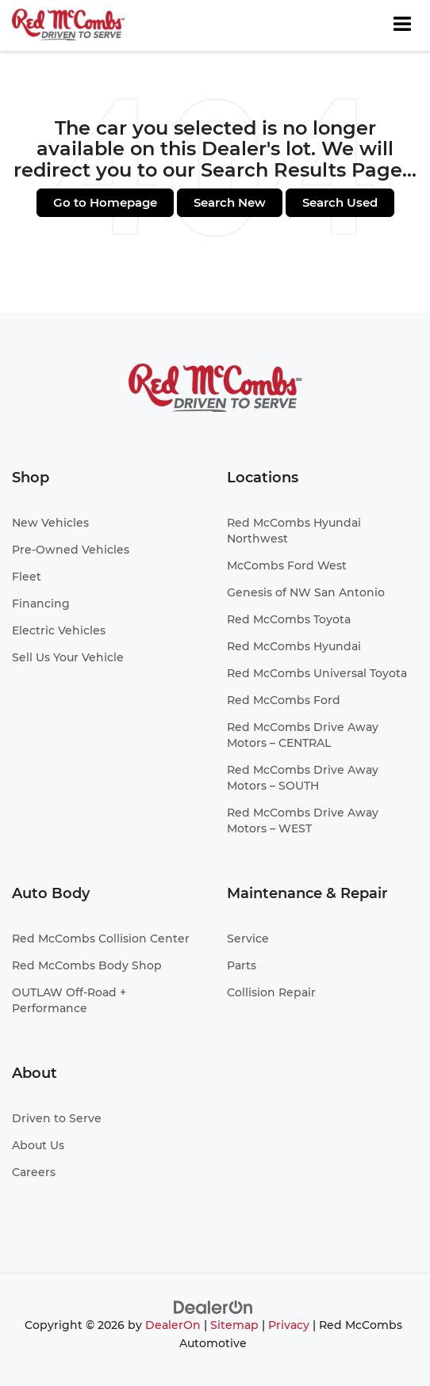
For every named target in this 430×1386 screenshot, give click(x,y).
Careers (34, 1172)
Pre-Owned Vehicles (70, 550)
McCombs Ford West (287, 565)
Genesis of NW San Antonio (306, 592)
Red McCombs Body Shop (87, 965)
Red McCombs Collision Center (101, 938)
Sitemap (234, 1325)
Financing (41, 603)
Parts (241, 965)
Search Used (340, 202)
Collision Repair (271, 992)
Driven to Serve (57, 1118)
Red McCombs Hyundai (294, 646)
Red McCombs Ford (283, 700)
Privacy (288, 1325)
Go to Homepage (105, 202)
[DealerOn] (213, 1307)
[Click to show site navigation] (402, 25)
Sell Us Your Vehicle (68, 657)
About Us (38, 1145)
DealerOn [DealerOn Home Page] (173, 1325)
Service (248, 938)
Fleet (26, 576)
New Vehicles (50, 523)
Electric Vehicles (59, 630)
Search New (230, 202)
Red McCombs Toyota (289, 619)
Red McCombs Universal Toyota (317, 673)
